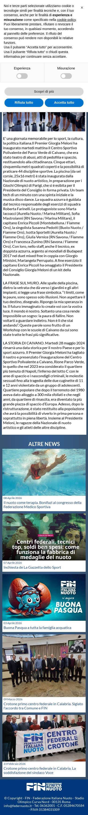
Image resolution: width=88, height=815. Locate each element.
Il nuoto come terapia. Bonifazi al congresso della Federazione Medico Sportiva (42, 504)
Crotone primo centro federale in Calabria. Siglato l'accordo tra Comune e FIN (43, 705)
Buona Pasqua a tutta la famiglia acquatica (37, 627)
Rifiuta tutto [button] (24, 102)
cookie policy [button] (66, 20)
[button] (82, 7)
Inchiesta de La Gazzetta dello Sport (32, 567)
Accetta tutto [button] (64, 102)
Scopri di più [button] (44, 91)
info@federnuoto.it (18, 806)
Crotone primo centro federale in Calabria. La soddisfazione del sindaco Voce (40, 770)
